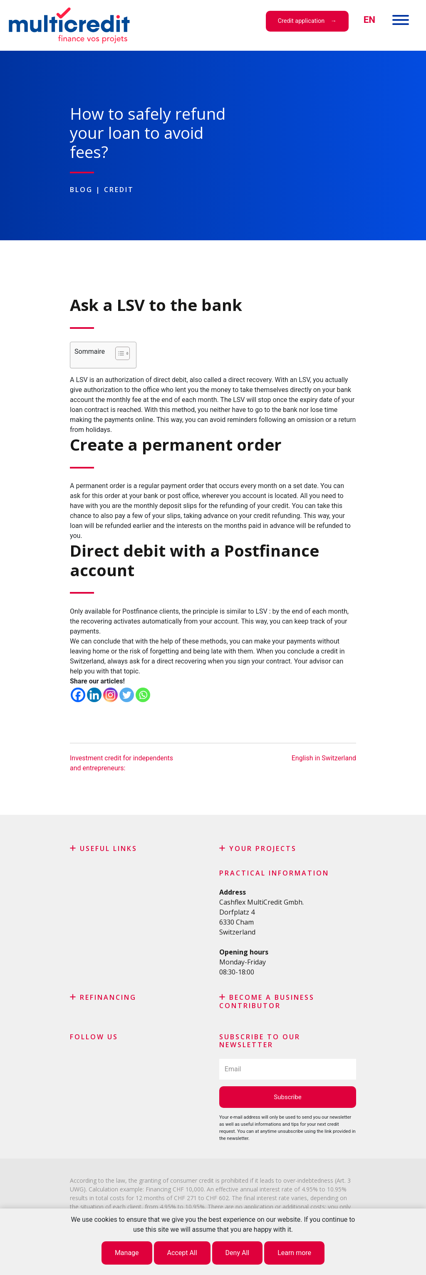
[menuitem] (369, 19)
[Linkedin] (94, 695)
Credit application (301, 21)
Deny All (237, 1253)
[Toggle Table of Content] (118, 353)
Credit (119, 189)
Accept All (182, 1253)
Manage (127, 1253)
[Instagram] (110, 695)
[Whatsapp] (143, 695)
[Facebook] (78, 695)
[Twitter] (126, 695)
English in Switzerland (324, 758)
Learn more (294, 1253)
